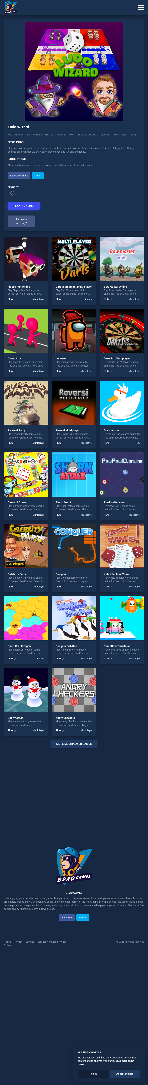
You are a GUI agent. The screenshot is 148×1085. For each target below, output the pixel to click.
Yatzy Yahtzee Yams (116, 704)
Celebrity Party (17, 704)
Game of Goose (17, 632)
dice (133, 134)
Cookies (30, 1071)
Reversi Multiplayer (68, 560)
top (116, 134)
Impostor (61, 488)
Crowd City (14, 488)
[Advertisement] (74, 198)
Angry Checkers (65, 847)
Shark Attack (63, 632)
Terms (8, 1071)
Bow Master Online (115, 416)
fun (71, 134)
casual (61, 134)
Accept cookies (125, 1073)
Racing (40, 788)
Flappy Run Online (19, 416)
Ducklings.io (111, 560)
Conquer (61, 704)
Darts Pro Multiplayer (117, 488)
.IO (28, 134)
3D (138, 573)
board (93, 134)
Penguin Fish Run (66, 776)
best (125, 134)
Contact (41, 1071)
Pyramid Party (16, 560)
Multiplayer (15, 134)
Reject (93, 1073)
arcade (81, 134)
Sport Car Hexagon (19, 776)
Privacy (18, 1071)
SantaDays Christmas (117, 776)
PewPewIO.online (114, 632)
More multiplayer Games (74, 873)
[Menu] (141, 7)
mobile (37, 134)
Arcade (88, 429)
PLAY (10, 429)
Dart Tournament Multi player (74, 416)
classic (105, 134)
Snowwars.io (15, 847)
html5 (49, 134)
